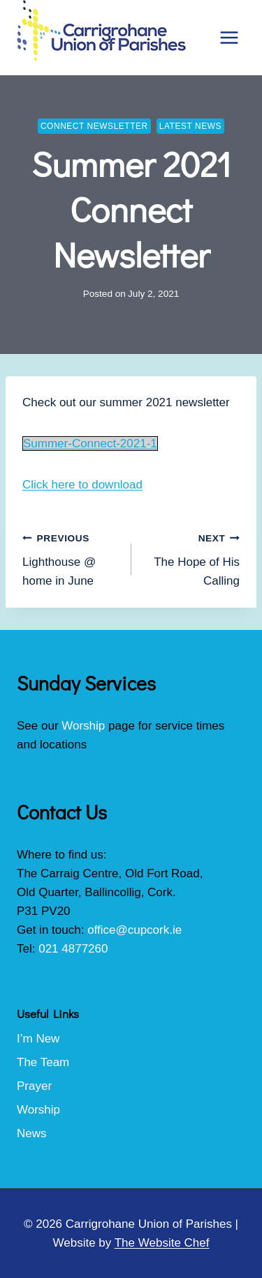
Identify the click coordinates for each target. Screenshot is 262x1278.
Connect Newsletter (94, 126)
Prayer (34, 1086)
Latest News (190, 126)
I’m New (38, 1038)
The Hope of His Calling (191, 558)
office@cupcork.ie (134, 930)
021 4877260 (73, 948)
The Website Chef (162, 1242)
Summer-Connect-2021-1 (90, 443)
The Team (43, 1062)
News (32, 1133)
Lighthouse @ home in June (70, 558)
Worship (83, 725)
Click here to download (82, 484)
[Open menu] (228, 37)
